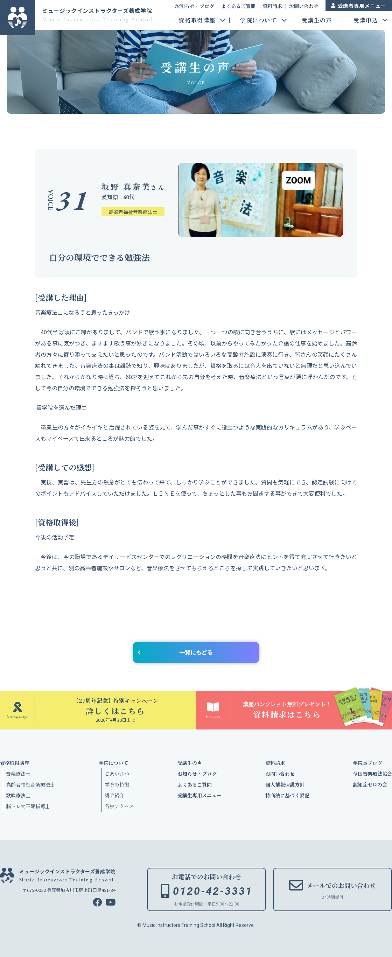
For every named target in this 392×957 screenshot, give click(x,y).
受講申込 (366, 21)
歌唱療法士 (18, 795)
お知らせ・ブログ (194, 6)
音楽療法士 (18, 773)
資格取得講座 (197, 21)
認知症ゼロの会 (370, 784)
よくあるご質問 (238, 6)
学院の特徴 (117, 784)
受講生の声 (317, 21)
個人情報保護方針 (284, 784)
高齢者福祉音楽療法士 (30, 784)
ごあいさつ (117, 773)
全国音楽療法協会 (372, 773)
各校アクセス (119, 806)
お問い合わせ (303, 6)
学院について (258, 21)
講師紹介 (114, 795)
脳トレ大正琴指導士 (28, 806)
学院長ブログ (367, 762)
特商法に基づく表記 (287, 795)
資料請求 (272, 6)
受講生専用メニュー (199, 795)
